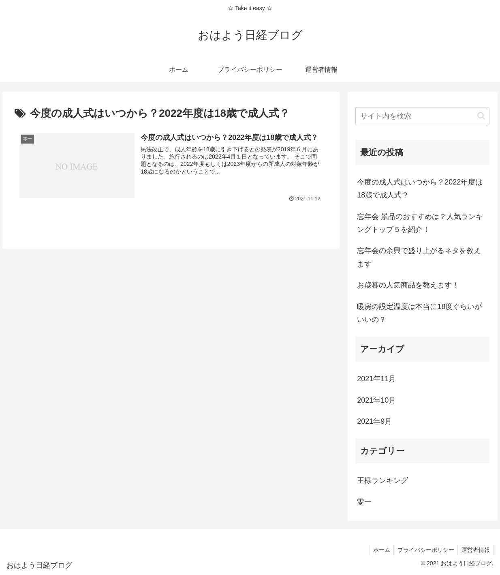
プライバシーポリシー (423, 550)
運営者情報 (475, 550)
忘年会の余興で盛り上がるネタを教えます (419, 257)
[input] (422, 116)
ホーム (378, 550)
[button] (481, 115)
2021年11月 (376, 379)
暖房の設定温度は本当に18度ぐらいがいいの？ (419, 313)
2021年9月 (374, 421)
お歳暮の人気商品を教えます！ (408, 285)
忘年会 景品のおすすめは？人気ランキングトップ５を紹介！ (420, 223)
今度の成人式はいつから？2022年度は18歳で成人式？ (420, 188)
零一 (364, 502)
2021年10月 (376, 400)
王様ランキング (382, 480)
